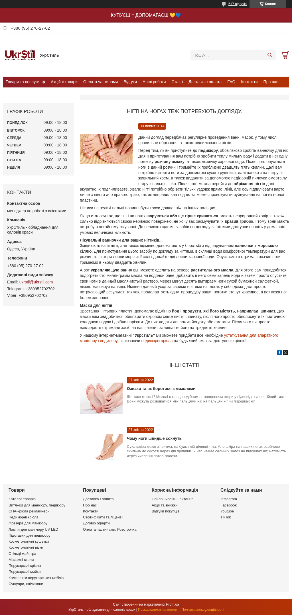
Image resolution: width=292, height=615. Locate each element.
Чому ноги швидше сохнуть (154, 438)
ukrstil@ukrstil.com (36, 282)
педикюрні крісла (157, 340)
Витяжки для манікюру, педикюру (37, 505)
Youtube (227, 511)
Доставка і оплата (205, 81)
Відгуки (130, 81)
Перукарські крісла (25, 565)
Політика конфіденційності (202, 610)
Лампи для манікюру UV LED (33, 529)
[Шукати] (269, 55)
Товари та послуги (22, 81)
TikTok (225, 517)
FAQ (231, 81)
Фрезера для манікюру (28, 523)
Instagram (228, 499)
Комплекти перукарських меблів (36, 578)
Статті (177, 81)
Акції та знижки (165, 505)
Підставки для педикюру (29, 535)
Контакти (249, 81)
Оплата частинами (100, 81)
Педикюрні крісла (23, 517)
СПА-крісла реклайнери (29, 511)
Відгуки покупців (166, 511)
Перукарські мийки (24, 571)
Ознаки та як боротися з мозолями (161, 388)
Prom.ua (172, 604)
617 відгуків (237, 4)
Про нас (270, 81)
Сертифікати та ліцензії (103, 517)
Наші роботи (154, 81)
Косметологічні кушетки (29, 541)
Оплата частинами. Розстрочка (109, 529)
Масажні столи (21, 559)
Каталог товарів (22, 499)
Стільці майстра (22, 553)
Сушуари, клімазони (26, 584)
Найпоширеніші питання (172, 499)
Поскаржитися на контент (158, 610)
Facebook (228, 505)
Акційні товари (64, 81)
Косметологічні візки (26, 547)
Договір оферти (96, 523)
